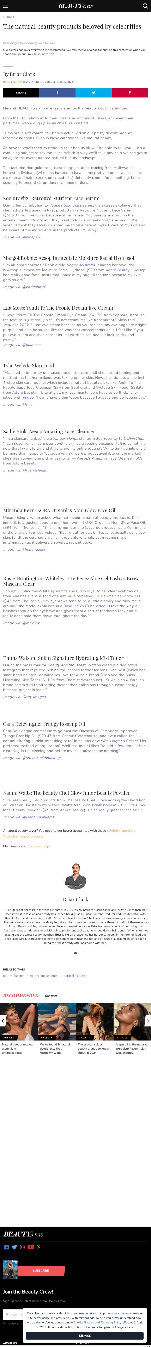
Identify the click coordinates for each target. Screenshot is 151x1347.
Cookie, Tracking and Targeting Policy (97, 1322)
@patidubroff (33, 286)
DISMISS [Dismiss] (85, 1336)
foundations (32, 118)
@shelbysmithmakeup (41, 757)
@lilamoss (31, 344)
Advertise (83, 1343)
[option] (19, 1029)
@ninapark (31, 237)
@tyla (27, 404)
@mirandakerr (34, 549)
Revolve (37, 215)
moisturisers (95, 118)
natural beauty (13, 976)
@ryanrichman (34, 470)
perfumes (11, 123)
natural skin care (75, 976)
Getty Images (41, 846)
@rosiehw (31, 622)
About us (10, 1343)
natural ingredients (44, 976)
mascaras (68, 118)
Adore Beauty (24, 392)
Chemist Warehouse (83, 679)
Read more (41, 54)
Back (7, 17)
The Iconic (30, 527)
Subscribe (41, 1271)
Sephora (120, 314)
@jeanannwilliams (38, 817)
